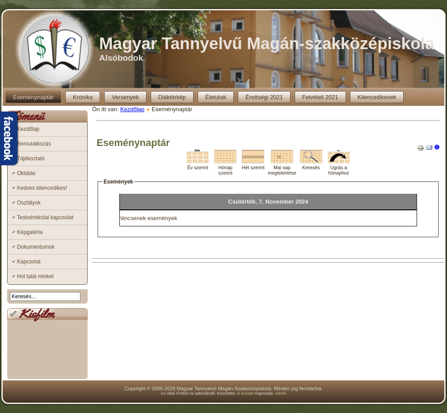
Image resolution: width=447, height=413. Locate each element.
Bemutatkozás (34, 144)
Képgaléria (29, 232)
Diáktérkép (172, 97)
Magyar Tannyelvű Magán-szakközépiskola (266, 43)
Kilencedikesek (377, 97)
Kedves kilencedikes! (42, 188)
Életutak (215, 97)
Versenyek (125, 97)
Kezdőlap (28, 129)
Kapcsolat (29, 262)
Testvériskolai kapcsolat (45, 217)
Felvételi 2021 (320, 97)
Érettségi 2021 (264, 97)
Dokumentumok (36, 247)
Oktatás (26, 173)
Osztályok (29, 203)
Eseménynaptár (33, 97)
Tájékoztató (31, 158)
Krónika (83, 97)
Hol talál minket (35, 276)
